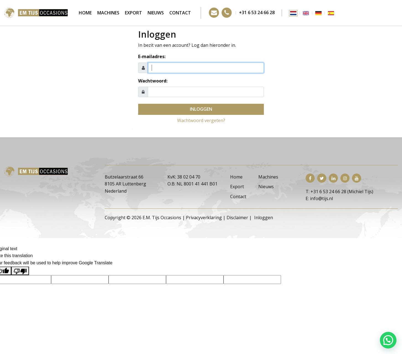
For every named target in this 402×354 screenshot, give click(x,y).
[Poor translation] (20, 271)
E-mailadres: (151, 56)
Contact (180, 13)
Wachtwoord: (152, 81)
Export (133, 13)
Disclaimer (237, 218)
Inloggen (201, 109)
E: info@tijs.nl (319, 198)
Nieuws (156, 13)
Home (85, 13)
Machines (108, 13)
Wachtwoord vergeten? (201, 120)
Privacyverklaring (204, 218)
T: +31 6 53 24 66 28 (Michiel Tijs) (339, 191)
